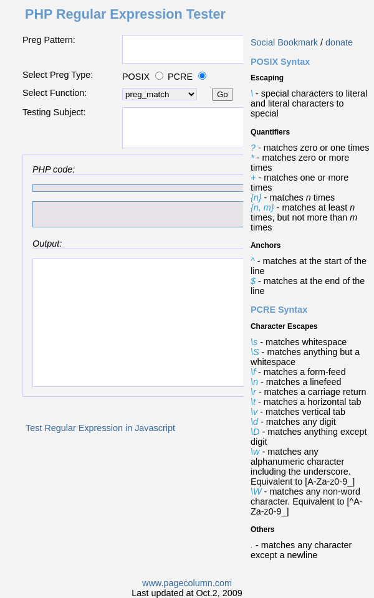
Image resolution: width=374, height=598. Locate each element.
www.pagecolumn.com (187, 583)
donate (339, 42)
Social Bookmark (284, 42)
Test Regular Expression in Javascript (100, 428)
